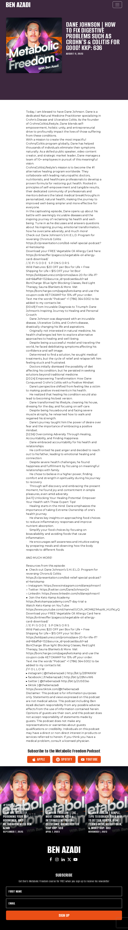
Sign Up (64, 915)
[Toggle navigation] (117, 4)
